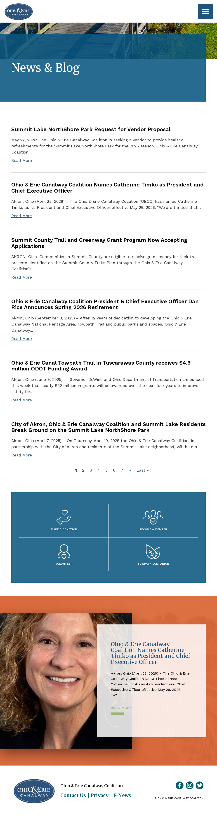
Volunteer (63, 563)
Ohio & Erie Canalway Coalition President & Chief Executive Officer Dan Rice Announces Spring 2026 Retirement (105, 304)
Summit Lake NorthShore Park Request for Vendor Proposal (91, 129)
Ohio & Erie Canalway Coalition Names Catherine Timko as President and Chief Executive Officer (107, 188)
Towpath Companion (153, 563)
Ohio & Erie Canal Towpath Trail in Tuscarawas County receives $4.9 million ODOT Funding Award (101, 366)
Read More (21, 160)
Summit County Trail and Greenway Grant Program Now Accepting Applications (99, 243)
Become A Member (153, 529)
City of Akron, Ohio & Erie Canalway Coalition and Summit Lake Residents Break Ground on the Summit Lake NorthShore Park (108, 427)
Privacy (99, 795)
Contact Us (73, 795)
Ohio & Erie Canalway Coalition (34, 791)
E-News (122, 795)
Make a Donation (64, 529)
